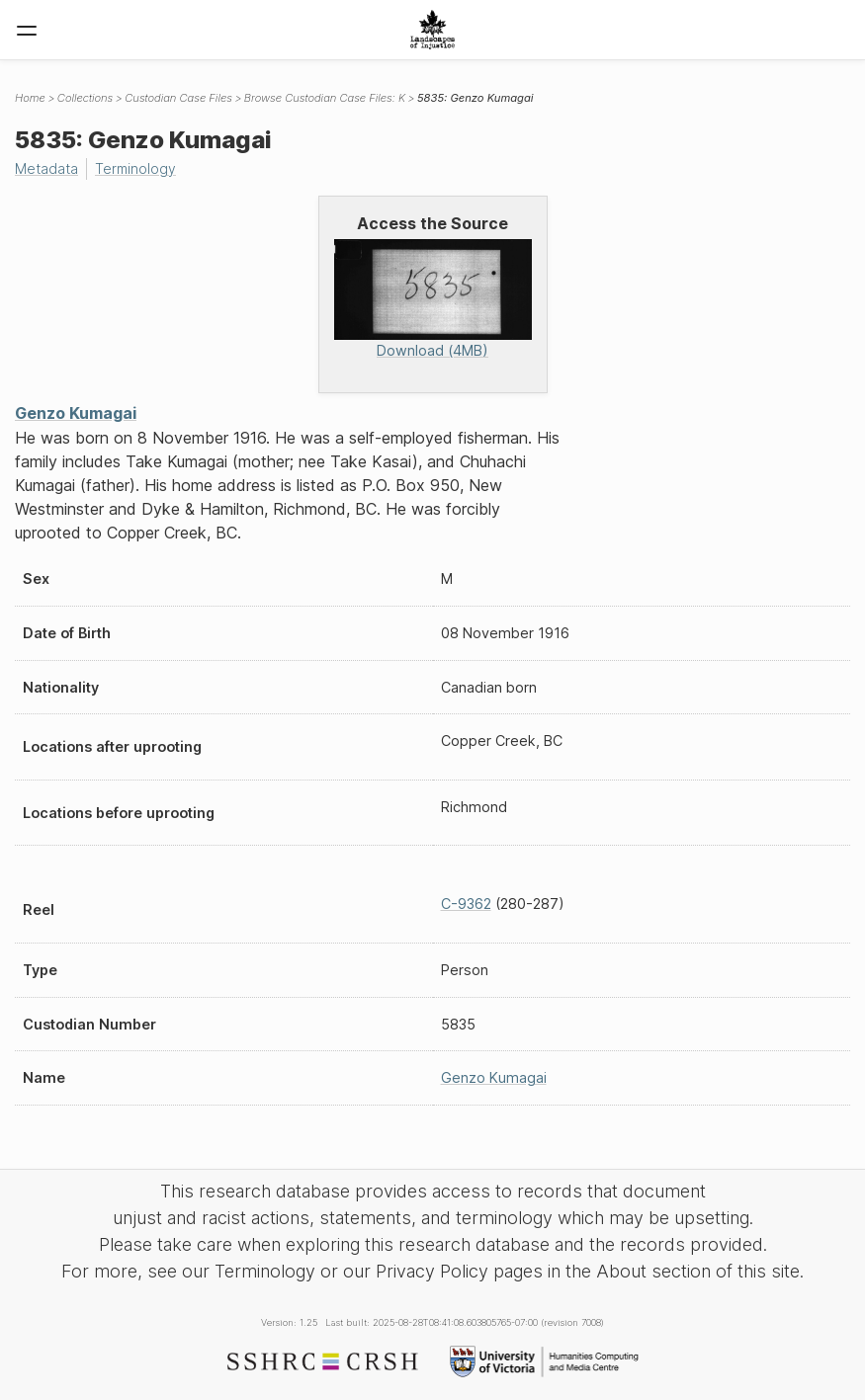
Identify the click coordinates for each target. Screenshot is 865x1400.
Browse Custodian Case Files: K (324, 98)
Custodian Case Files (178, 98)
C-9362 (466, 903)
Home (30, 98)
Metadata (47, 168)
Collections (85, 98)
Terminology (138, 168)
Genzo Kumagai (75, 412)
